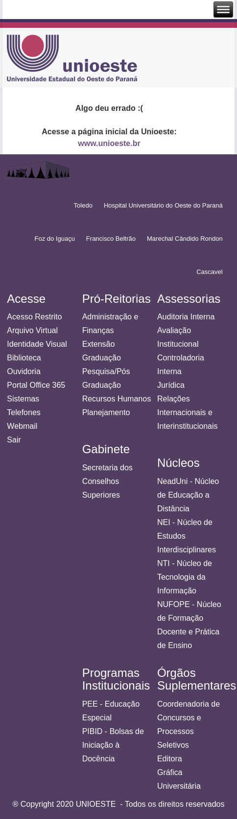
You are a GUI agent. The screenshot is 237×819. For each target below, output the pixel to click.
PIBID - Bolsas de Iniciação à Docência (113, 745)
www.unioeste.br (109, 143)
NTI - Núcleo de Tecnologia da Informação (184, 577)
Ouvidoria (23, 371)
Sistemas (23, 399)
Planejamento (106, 412)
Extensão (98, 344)
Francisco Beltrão (111, 238)
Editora (169, 759)
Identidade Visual (37, 344)
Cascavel (209, 271)
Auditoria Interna (185, 317)
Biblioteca (24, 358)
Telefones (24, 412)
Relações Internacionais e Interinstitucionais (187, 412)
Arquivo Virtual (32, 330)
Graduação (101, 358)
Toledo (83, 205)
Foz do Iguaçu (54, 238)
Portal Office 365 (36, 385)
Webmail (22, 426)
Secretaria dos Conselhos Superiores (107, 481)
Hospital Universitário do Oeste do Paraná (163, 205)
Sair (14, 440)
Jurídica (171, 385)
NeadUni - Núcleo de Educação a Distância (188, 495)
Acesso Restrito (34, 317)
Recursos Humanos (116, 399)
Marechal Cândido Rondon (185, 238)
